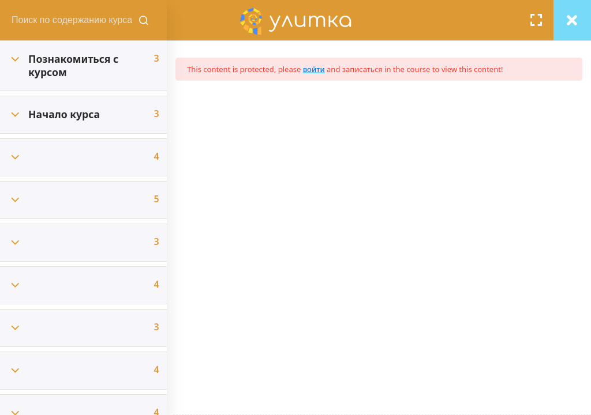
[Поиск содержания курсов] (150, 20)
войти (320, 69)
